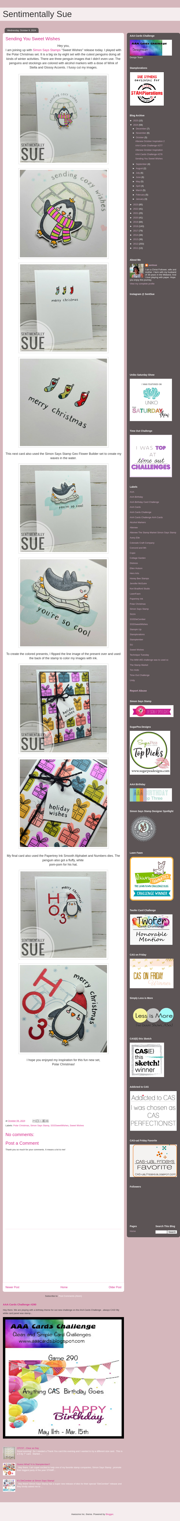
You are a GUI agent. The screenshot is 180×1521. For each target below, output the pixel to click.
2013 (136, 239)
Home (64, 1287)
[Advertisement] (63, 1256)
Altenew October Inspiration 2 (150, 141)
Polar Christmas (21, 1125)
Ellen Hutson (136, 568)
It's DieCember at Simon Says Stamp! (35, 1480)
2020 (136, 217)
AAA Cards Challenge (140, 512)
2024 (136, 125)
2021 (136, 213)
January (140, 199)
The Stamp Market (139, 665)
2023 (136, 204)
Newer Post (12, 1287)
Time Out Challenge (139, 675)
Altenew (134, 527)
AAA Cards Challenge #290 (19, 1304)
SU (131, 644)
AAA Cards (135, 507)
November (141, 133)
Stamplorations (137, 634)
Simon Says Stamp (39, 1125)
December (141, 128)
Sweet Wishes (77, 1125)
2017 (136, 230)
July (138, 173)
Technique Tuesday (139, 655)
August (139, 168)
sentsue (153, 265)
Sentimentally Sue (37, 14)
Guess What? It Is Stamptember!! (33, 1464)
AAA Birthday (136, 497)
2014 (136, 235)
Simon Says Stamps (47, 50)
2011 (136, 248)
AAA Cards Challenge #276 (148, 154)
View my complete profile (142, 283)
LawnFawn (135, 593)
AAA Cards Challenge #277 (148, 145)
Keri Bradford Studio (140, 588)
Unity (132, 680)
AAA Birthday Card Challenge (144, 502)
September (141, 164)
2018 (136, 226)
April (138, 186)
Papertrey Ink (136, 598)
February (141, 194)
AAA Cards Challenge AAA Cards (146, 517)
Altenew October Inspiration (149, 150)
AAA (132, 492)
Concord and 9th (138, 548)
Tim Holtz (134, 670)
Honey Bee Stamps (139, 578)
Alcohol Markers (138, 522)
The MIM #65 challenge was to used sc (149, 660)
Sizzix (133, 614)
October (140, 137)
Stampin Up (135, 629)
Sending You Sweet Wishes (149, 158)
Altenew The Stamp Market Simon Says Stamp (153, 532)
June (138, 177)
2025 (136, 120)
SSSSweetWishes (60, 1125)
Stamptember (136, 639)
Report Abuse (138, 690)
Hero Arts (134, 573)
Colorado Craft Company (142, 543)
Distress (134, 563)
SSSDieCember (138, 619)
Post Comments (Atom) (70, 1296)
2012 (136, 243)
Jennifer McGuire (138, 583)
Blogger (109, 1514)
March (139, 190)
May (138, 181)
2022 (136, 209)
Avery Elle (135, 537)
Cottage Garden (138, 558)
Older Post (115, 1287)
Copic (132, 553)
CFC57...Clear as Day (28, 1448)
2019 (136, 222)
